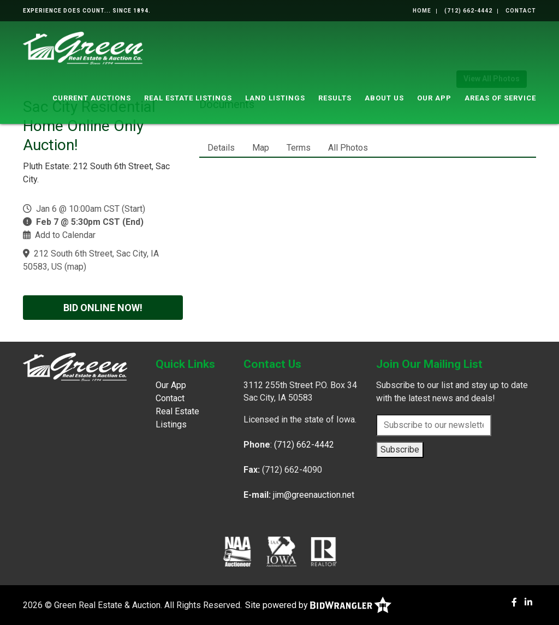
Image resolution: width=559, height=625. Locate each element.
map (75, 266)
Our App (434, 98)
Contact (521, 11)
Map (260, 147)
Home (422, 11)
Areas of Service (500, 98)
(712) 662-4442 (468, 11)
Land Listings (275, 98)
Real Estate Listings (188, 98)
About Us (384, 98)
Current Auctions (91, 98)
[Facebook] (514, 602)
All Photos (348, 147)
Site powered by (318, 605)
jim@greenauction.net (313, 495)
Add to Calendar (65, 235)
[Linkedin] (528, 602)
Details (221, 147)
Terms (299, 147)
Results (335, 98)
